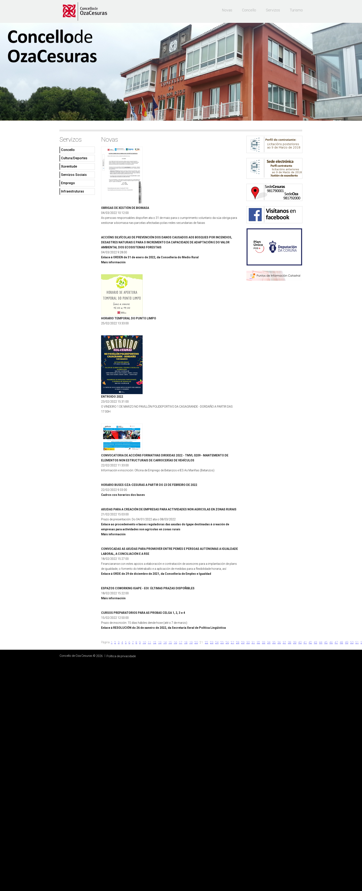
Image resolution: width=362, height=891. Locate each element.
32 (258, 642)
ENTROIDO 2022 (112, 396)
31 (253, 642)
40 (300, 642)
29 (243, 642)
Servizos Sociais (74, 175)
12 (154, 642)
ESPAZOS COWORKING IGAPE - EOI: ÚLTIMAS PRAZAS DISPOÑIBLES (147, 588)
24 (217, 642)
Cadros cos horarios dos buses (123, 494)
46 (331, 642)
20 (196, 642)
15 (170, 642)
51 (357, 642)
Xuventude (69, 166)
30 (248, 642)
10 (144, 642)
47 (336, 642)
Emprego (68, 183)
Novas (227, 10)
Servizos (273, 10)
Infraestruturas (72, 191)
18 (185, 642)
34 (268, 642)
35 (274, 642)
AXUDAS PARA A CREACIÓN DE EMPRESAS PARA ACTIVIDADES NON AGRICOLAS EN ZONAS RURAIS (168, 509)
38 (289, 642)
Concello (249, 10)
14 (165, 642)
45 (326, 642)
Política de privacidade (121, 656)
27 (232, 642)
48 (341, 642)
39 (294, 642)
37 (284, 642)
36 (279, 642)
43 (315, 642)
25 (222, 642)
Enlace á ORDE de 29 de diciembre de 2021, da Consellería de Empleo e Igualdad (156, 573)
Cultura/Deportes (74, 158)
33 (263, 642)
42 (310, 642)
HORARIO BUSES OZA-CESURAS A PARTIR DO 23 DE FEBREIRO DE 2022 (149, 485)
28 (237, 642)
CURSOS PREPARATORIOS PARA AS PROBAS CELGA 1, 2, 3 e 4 (143, 612)
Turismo (296, 10)
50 (351, 642)
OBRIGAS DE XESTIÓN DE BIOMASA (125, 208)
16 (175, 642)
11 (149, 642)
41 (305, 642)
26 (227, 642)
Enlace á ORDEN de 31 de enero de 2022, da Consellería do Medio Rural (150, 257)
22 (206, 642)
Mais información (113, 262)
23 (211, 642)
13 (159, 642)
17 (180, 642)
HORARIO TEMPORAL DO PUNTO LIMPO (128, 318)
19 (191, 642)
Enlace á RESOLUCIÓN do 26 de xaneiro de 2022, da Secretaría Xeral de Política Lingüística (163, 627)
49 (346, 642)
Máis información (113, 534)
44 (320, 642)
